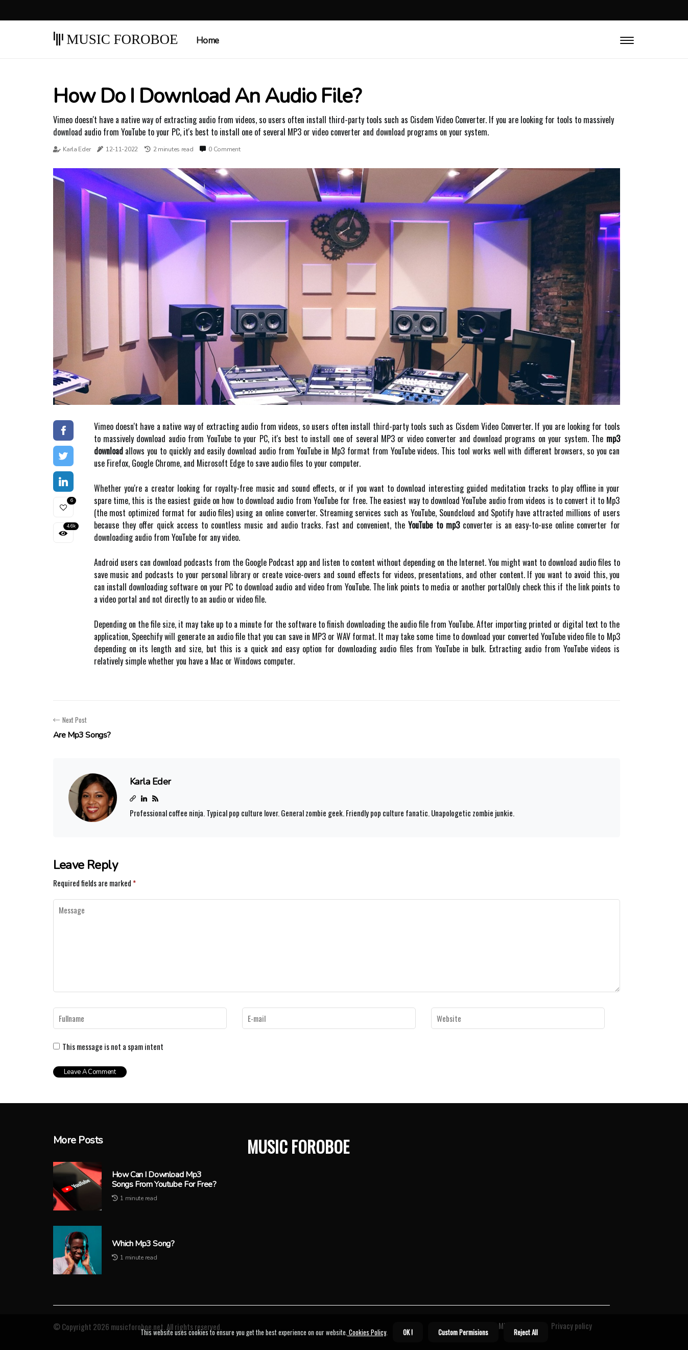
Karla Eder (76, 149)
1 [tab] (336, 392)
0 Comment (224, 149)
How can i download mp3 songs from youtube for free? (164, 1179)
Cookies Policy (366, 1332)
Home (207, 41)
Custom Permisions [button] (463, 1332)
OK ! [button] (408, 1332)
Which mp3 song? (143, 1244)
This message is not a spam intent (112, 1046)
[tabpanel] (336, 286)
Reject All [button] (526, 1332)
